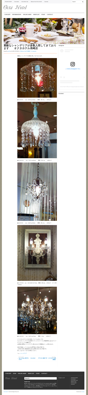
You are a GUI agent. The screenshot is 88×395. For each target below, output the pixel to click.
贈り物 (53, 384)
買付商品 (38, 385)
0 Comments (33, 51)
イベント (49, 385)
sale (46, 385)
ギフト (50, 384)
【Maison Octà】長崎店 (25, 51)
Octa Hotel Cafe (24, 1)
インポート (33, 385)
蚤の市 (25, 383)
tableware (32, 384)
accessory (47, 383)
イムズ (45, 384)
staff (9, 51)
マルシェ (26, 384)
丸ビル (41, 387)
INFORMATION (16, 14)
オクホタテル (41, 384)
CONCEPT (7, 14)
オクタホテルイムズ (35, 387)
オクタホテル (39, 383)
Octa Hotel (16, 1)
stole (52, 385)
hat (48, 384)
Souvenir (46, 1)
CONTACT (50, 14)
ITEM (14, 373)
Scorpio (82, 391)
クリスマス (42, 385)
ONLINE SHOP (8, 1)
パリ (30, 385)
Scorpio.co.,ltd (62, 377)
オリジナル (33, 383)
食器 (55, 383)
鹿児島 (29, 387)
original (29, 383)
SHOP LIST (36, 14)
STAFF (43, 14)
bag (53, 383)
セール (43, 383)
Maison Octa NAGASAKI (36, 1)
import (51, 383)
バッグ (36, 384)
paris (29, 384)
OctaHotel (26, 385)
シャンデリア (23, 353)
